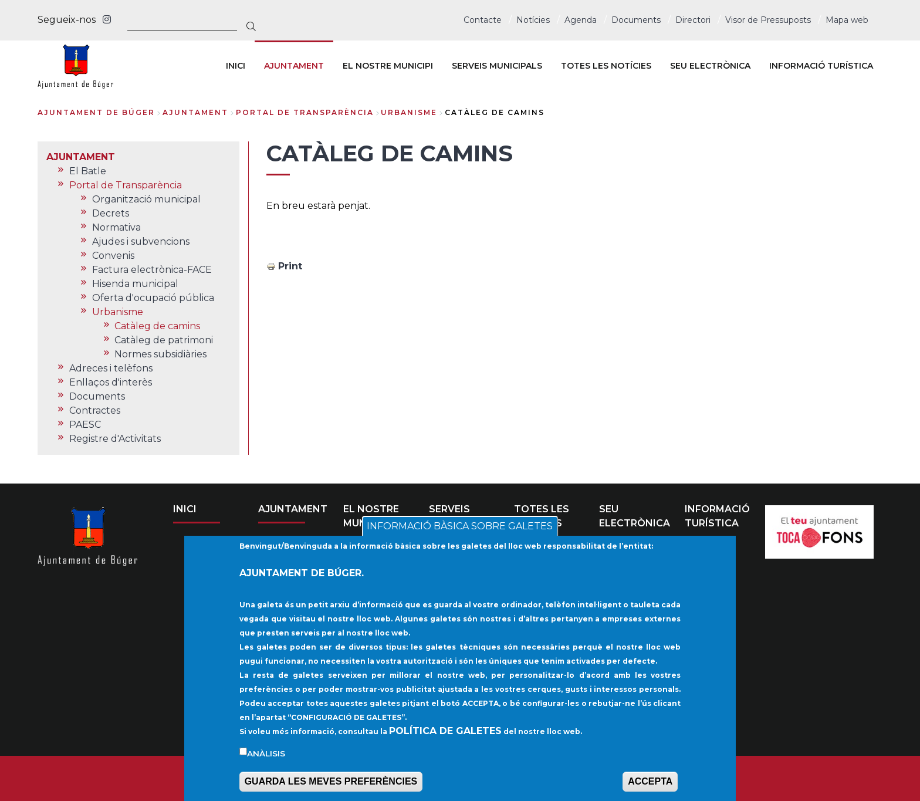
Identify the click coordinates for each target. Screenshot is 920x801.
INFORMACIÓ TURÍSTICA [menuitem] (821, 65)
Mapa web (847, 20)
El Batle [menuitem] (87, 171)
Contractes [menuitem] (94, 410)
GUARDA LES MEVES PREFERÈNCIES (331, 783)
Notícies (533, 20)
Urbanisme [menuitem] (117, 311)
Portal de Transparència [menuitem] (125, 185)
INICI (185, 509)
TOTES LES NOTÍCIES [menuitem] (606, 65)
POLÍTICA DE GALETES (445, 732)
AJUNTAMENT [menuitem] (294, 65)
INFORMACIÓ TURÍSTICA (717, 516)
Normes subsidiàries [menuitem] (160, 354)
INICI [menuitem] (235, 65)
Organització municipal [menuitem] (146, 199)
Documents (636, 20)
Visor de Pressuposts (768, 20)
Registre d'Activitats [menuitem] (115, 438)
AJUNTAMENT (195, 112)
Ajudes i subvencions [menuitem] (141, 241)
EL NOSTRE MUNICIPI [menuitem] (388, 65)
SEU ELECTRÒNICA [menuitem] (710, 65)
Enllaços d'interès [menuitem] (110, 382)
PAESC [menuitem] (85, 424)
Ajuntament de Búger (96, 112)
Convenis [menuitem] (113, 255)
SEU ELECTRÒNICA (634, 516)
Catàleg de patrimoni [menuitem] (163, 340)
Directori (693, 20)
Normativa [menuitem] (116, 227)
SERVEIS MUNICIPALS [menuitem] (497, 65)
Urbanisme (409, 112)
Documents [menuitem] (97, 396)
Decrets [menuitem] (110, 213)
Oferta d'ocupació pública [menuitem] (153, 297)
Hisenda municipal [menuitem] (135, 283)
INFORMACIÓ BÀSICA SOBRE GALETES (460, 527)
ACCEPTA (650, 783)
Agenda (580, 20)
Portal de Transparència (305, 112)
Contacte (483, 20)
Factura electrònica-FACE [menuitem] (152, 269)
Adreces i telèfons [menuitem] (111, 368)
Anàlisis (266, 754)
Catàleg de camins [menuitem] (157, 326)
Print (290, 266)
